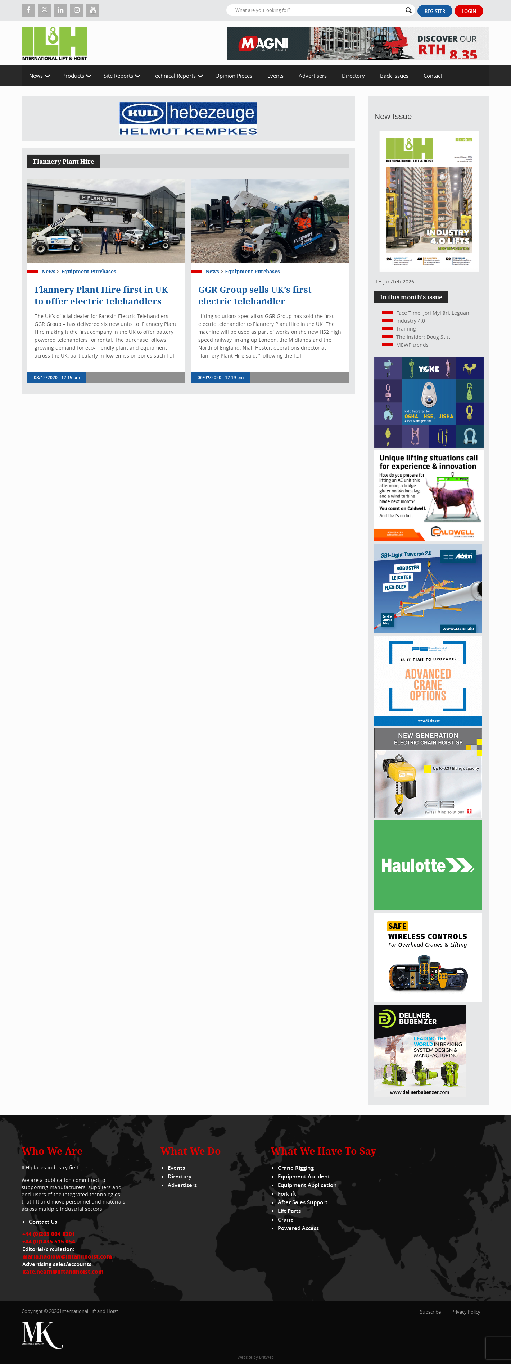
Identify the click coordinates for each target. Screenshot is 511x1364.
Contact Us (43, 1222)
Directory (353, 75)
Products (73, 75)
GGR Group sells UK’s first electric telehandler (255, 295)
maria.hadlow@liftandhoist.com (67, 1256)
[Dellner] (420, 1094)
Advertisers (313, 75)
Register (435, 11)
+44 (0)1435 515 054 (48, 1241)
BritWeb (266, 1357)
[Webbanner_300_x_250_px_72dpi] (428, 1000)
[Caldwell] (429, 539)
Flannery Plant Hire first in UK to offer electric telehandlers (101, 295)
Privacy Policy (465, 1312)
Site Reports (118, 75)
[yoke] (429, 445)
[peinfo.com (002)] (428, 723)
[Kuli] (188, 118)
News (36, 75)
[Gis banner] (428, 816)
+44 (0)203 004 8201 (48, 1234)
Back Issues (394, 75)
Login (469, 11)
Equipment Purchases (88, 271)
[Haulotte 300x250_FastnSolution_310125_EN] (428, 908)
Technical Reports (174, 75)
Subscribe (430, 1312)
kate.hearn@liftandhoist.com (63, 1272)
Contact (433, 75)
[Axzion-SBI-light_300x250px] (428, 631)
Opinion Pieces (233, 75)
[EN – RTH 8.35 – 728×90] (358, 43)
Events (275, 75)
